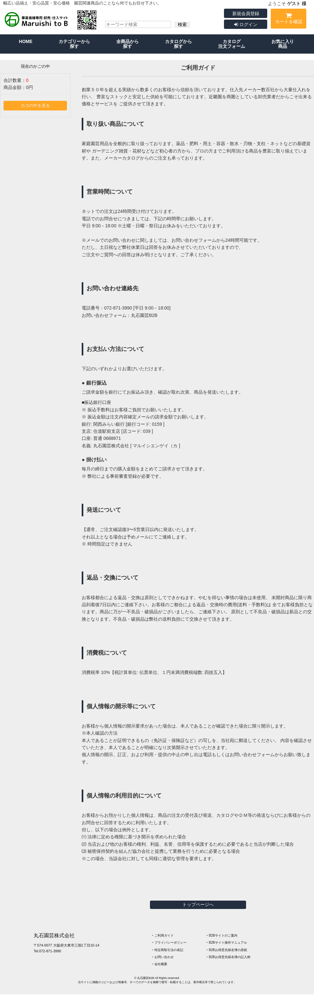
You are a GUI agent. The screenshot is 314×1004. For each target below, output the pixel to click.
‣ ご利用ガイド (163, 935)
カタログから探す (178, 44)
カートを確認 (288, 19)
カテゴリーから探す (74, 44)
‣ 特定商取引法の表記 (167, 950)
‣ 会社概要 (159, 964)
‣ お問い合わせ (163, 957)
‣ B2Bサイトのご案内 (222, 935)
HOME (25, 41)
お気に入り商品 (282, 44)
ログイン (245, 24)
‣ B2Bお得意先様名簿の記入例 (228, 957)
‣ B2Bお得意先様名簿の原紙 (227, 950)
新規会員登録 (245, 13)
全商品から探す (127, 44)
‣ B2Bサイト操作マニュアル (227, 942)
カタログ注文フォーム (231, 44)
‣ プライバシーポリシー (169, 942)
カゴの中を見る (35, 105)
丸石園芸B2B (144, 315)
